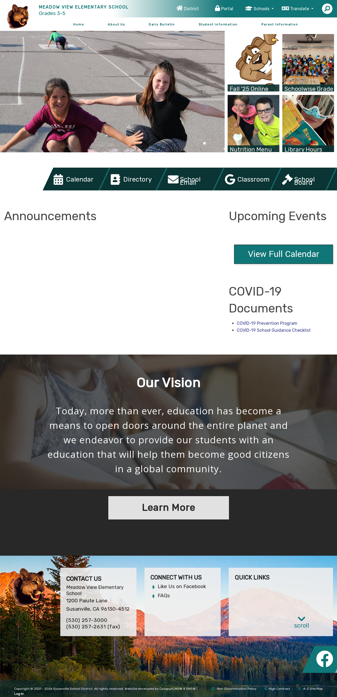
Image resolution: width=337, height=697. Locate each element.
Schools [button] (262, 8)
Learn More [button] (168, 507)
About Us (116, 24)
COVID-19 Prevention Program (267, 323)
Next (209, 89)
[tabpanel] (112, 91)
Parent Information (279, 24)
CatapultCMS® (171, 689)
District (191, 8)
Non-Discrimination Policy (234, 689)
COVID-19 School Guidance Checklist (274, 330)
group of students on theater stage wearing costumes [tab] (212, 143)
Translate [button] (300, 8)
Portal (227, 8)
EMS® (191, 689)
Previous (15, 89)
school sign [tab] (196, 143)
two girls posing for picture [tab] (204, 143)
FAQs (164, 595)
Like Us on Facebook (182, 586)
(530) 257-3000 (87, 620)
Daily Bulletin (162, 24)
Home (78, 24)
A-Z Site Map (310, 689)
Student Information (218, 24)
